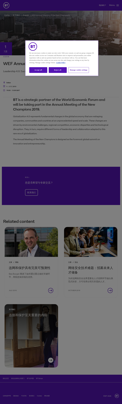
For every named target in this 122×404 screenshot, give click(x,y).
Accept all (38, 70)
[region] (61, 58)
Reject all (57, 70)
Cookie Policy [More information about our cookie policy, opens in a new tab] (60, 63)
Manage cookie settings (78, 70)
